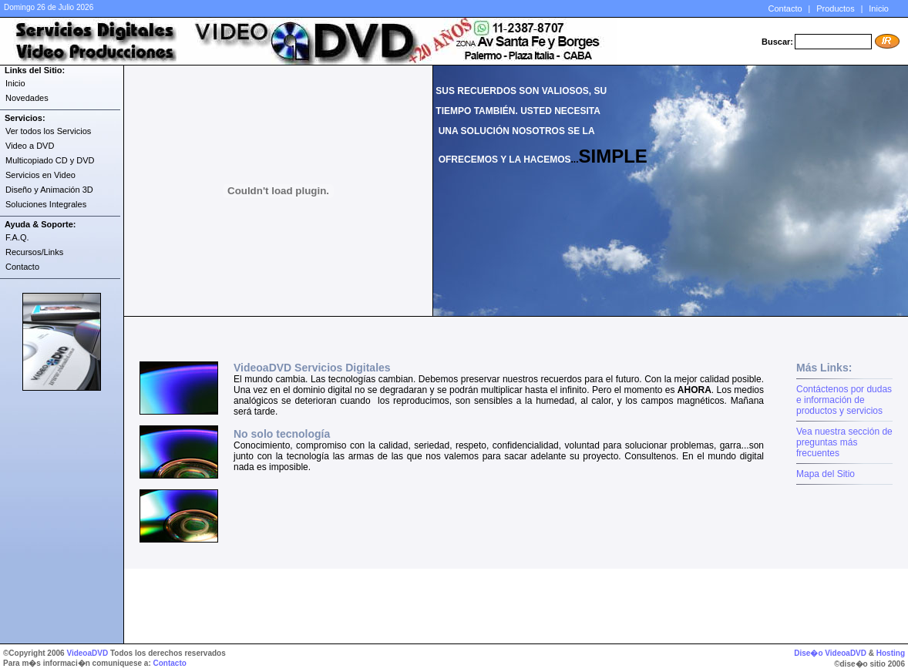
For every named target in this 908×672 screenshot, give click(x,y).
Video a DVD (29, 145)
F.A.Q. (17, 237)
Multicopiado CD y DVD (50, 160)
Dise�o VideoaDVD (830, 653)
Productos (835, 8)
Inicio (879, 8)
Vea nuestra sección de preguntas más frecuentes (844, 442)
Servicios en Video (40, 175)
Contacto (785, 8)
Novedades (27, 97)
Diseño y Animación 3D (49, 189)
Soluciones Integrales (45, 204)
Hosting (890, 653)
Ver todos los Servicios (48, 131)
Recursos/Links (34, 252)
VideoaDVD (87, 653)
